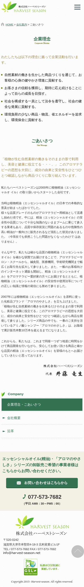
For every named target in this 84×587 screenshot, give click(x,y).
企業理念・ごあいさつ (24, 404)
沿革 (10, 431)
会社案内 (21, 24)
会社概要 (14, 418)
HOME (9, 24)
